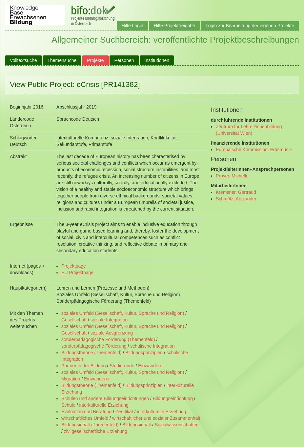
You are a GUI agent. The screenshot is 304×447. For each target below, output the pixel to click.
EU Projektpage (77, 272)
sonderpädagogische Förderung (93, 346)
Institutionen (157, 60)
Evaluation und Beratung (86, 411)
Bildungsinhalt (136, 424)
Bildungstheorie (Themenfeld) (91, 352)
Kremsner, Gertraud (236, 192)
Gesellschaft (74, 319)
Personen (124, 60)
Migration (70, 378)
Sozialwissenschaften (177, 424)
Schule (68, 405)
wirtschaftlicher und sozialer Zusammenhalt (156, 418)
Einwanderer (151, 365)
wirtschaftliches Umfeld (84, 418)
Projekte (95, 60)
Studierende (122, 365)
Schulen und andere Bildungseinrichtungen (105, 398)
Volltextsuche (23, 60)
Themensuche (62, 60)
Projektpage (73, 266)
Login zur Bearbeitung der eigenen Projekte (250, 25)
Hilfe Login (132, 25)
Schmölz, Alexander (236, 198)
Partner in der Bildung (83, 365)
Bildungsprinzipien (144, 352)
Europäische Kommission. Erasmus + (254, 149)
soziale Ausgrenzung (112, 332)
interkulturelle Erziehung (104, 405)
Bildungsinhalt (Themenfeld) (89, 424)
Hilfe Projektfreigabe (174, 25)
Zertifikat (124, 411)
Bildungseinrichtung (173, 398)
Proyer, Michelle (232, 175)
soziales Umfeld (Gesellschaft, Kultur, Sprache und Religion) (122, 313)
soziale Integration (109, 319)
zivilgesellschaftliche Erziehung (95, 431)
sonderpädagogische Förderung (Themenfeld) (108, 339)
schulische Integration (152, 346)
